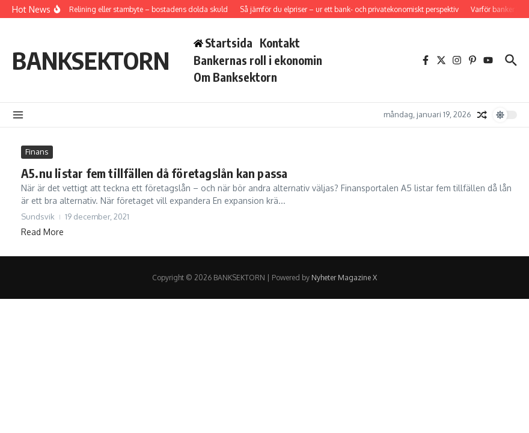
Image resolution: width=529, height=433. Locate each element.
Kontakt (280, 42)
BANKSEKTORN (91, 60)
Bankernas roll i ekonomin (258, 60)
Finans (37, 151)
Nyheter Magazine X (344, 277)
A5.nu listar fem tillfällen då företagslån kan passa (154, 172)
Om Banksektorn (235, 77)
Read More (42, 232)
